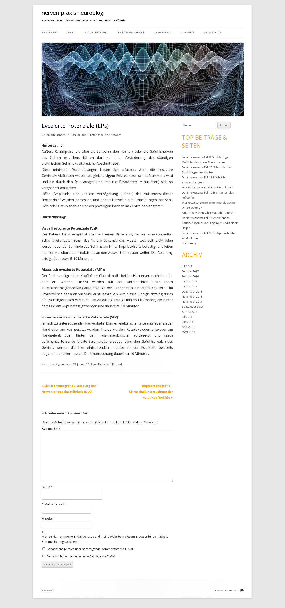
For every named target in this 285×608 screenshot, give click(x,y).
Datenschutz (212, 32)
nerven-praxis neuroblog (72, 12)
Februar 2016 (190, 276)
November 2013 (192, 301)
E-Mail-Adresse (53, 504)
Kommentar (51, 428)
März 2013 (188, 332)
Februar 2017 (190, 271)
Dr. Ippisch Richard (53, 135)
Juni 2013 (187, 322)
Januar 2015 (189, 286)
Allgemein (61, 364)
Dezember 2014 (192, 291)
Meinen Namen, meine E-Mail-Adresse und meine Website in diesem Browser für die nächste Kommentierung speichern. (105, 539)
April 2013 (188, 327)
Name (47, 487)
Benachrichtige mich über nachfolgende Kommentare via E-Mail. (90, 549)
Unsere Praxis (162, 32)
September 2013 (192, 307)
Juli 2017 (187, 266)
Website (47, 518)
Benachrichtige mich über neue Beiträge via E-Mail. (81, 556)
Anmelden (47, 590)
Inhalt (71, 32)
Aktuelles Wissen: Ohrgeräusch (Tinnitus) (208, 213)
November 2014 (192, 296)
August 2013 (189, 312)
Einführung (50, 32)
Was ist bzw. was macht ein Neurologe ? (207, 187)
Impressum (187, 32)
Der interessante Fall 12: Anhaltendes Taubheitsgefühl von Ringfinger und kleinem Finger (210, 223)
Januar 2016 (189, 281)
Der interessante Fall (130, 32)
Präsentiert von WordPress (228, 590)
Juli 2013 (187, 317)
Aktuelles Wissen (96, 32)
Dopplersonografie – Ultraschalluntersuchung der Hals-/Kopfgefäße (151, 392)
